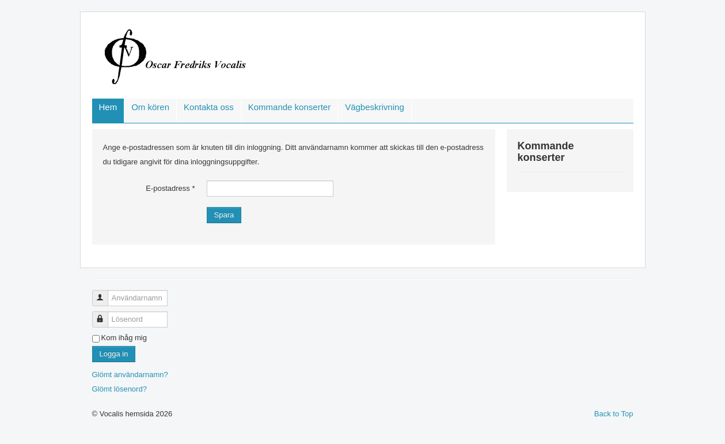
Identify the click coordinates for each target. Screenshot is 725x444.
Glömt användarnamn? (130, 374)
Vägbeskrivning (374, 107)
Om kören (150, 107)
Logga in (114, 353)
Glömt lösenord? (119, 389)
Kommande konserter (289, 107)
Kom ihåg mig (124, 337)
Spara (224, 214)
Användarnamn (104, 293)
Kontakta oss (209, 107)
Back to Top (613, 413)
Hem (108, 107)
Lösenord (104, 314)
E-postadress (170, 188)
